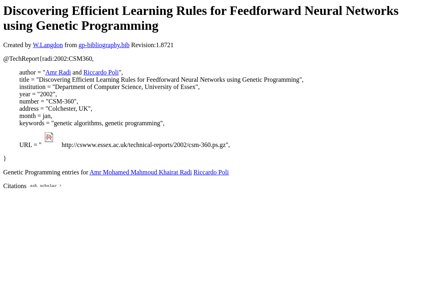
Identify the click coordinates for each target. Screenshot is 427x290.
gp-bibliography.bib (104, 44)
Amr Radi (58, 72)
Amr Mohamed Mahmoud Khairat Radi (140, 172)
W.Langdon (48, 44)
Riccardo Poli (101, 72)
